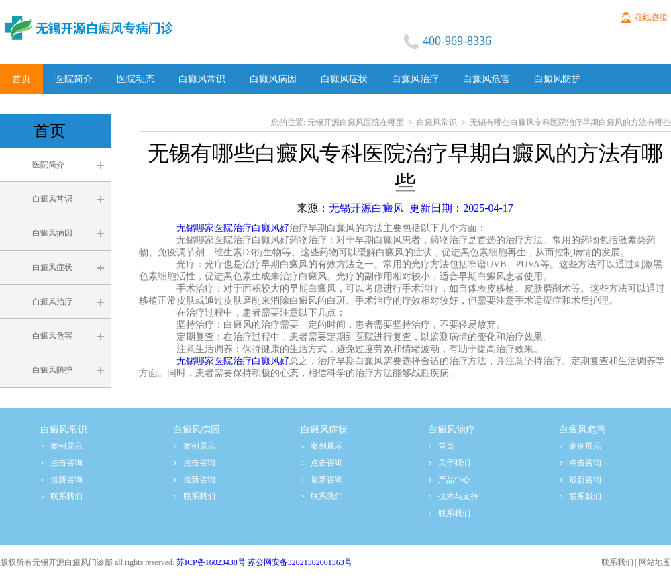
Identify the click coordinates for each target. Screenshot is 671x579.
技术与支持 (458, 496)
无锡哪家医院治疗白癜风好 (232, 228)
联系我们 (66, 496)
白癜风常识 (52, 199)
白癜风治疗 (52, 301)
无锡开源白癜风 (421, 208)
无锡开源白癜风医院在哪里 (355, 122)
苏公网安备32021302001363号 (300, 562)
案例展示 (66, 446)
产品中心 (454, 479)
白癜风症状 (52, 267)
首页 (446, 446)
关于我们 (454, 462)
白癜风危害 (52, 336)
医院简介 (48, 164)
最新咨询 (66, 479)
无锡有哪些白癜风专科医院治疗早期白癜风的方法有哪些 (570, 122)
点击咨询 (66, 462)
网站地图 (655, 562)
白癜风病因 (52, 233)
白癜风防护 (52, 370)
